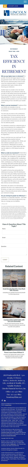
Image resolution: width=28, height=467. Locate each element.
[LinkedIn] (5, 400)
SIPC (15, 444)
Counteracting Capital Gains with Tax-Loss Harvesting (14, 320)
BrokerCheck (8, 405)
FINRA (11, 444)
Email (3, 237)
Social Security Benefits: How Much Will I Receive (14, 289)
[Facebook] (2, 400)
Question (3, 246)
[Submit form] (5, 260)
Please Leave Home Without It (14, 352)
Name (4, 228)
